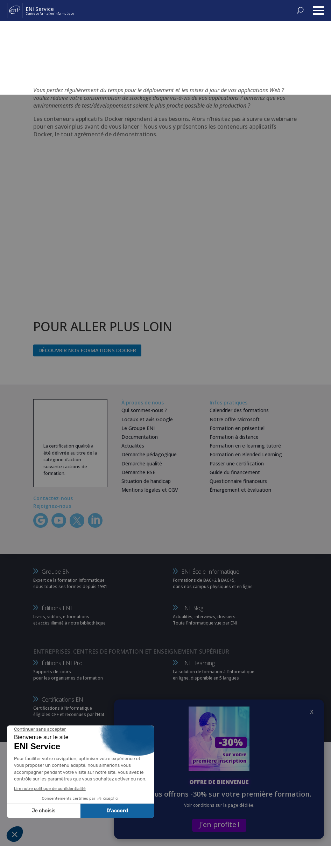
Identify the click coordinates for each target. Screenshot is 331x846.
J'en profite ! (219, 824)
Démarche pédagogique (149, 454)
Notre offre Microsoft (235, 419)
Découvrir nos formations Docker (87, 350)
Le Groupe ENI (138, 428)
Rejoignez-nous (52, 506)
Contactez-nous (53, 498)
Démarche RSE (138, 472)
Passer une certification (237, 463)
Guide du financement (235, 472)
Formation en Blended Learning (246, 454)
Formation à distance (234, 437)
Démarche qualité (141, 463)
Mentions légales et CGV (149, 489)
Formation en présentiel (237, 428)
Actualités (132, 445)
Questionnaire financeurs (238, 481)
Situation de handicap (146, 481)
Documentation (139, 437)
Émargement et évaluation (240, 489)
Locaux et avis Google (147, 419)
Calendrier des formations (239, 410)
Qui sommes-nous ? (144, 410)
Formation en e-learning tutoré (245, 445)
